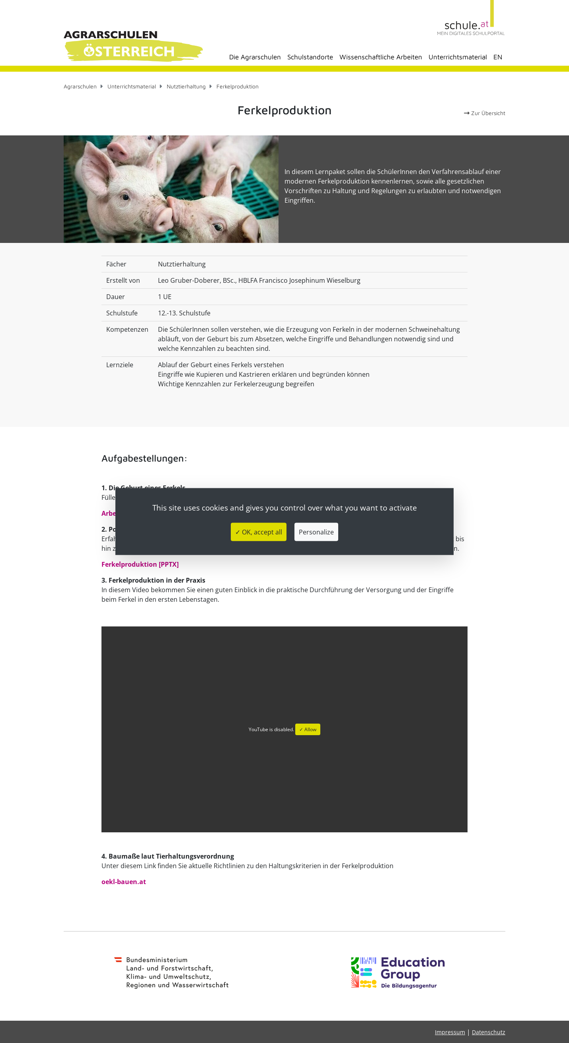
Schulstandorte (310, 57)
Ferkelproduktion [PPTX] (140, 564)
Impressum (450, 1032)
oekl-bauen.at (123, 881)
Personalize (316, 532)
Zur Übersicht (484, 113)
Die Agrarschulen (255, 57)
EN (497, 57)
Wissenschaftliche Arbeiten (380, 57)
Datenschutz (488, 1032)
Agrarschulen (80, 86)
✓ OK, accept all (258, 532)
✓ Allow (307, 729)
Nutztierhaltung (186, 86)
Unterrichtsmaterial (458, 57)
